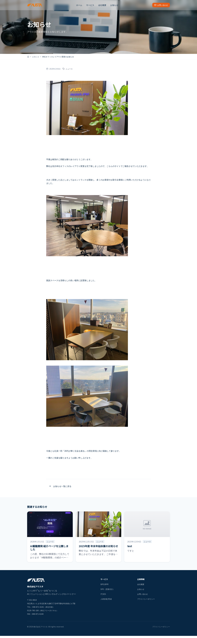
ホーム (79, 5)
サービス (90, 5)
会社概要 (102, 5)
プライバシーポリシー (146, 599)
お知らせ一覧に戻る (60, 486)
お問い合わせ (161, 5)
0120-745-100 (33, 610)
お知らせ (114, 5)
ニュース (68, 69)
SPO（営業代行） (107, 589)
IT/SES (103, 594)
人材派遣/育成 (106, 599)
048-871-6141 (38, 607)
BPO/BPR (104, 584)
